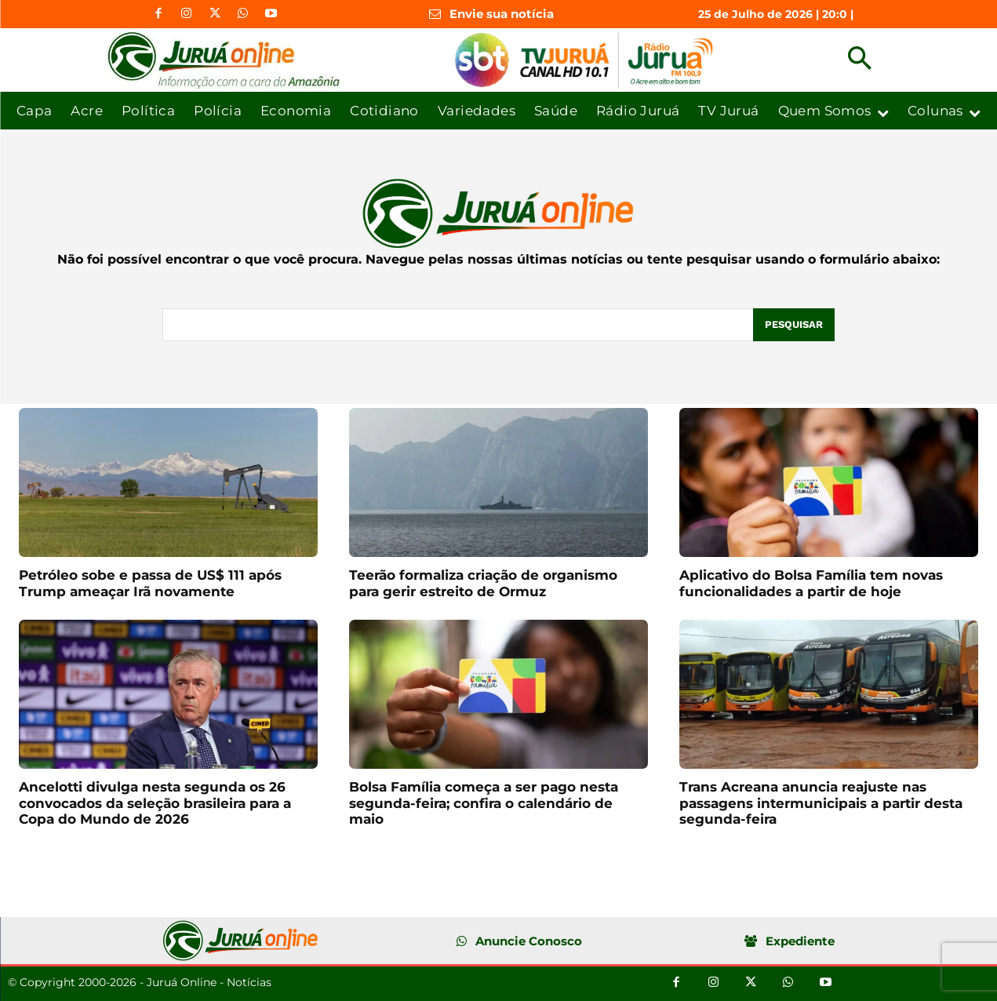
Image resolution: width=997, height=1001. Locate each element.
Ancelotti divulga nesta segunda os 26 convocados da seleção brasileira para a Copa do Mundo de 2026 (155, 803)
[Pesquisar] (794, 324)
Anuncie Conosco (528, 941)
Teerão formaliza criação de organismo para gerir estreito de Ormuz (483, 583)
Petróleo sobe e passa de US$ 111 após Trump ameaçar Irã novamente (150, 583)
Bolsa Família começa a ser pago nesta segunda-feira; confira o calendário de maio (483, 803)
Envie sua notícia (501, 13)
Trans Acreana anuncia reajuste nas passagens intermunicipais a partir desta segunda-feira (820, 803)
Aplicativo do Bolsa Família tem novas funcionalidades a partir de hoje (811, 583)
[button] (859, 60)
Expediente (800, 941)
